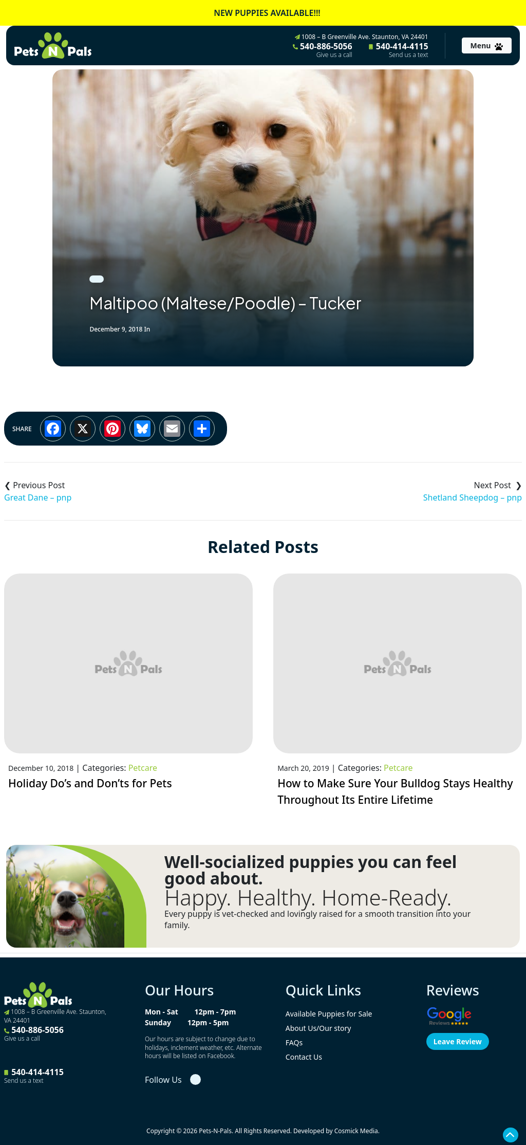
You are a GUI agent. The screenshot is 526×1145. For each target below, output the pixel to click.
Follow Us (163, 1079)
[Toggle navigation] (487, 45)
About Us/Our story (318, 1028)
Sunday (158, 1022)
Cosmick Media (356, 1130)
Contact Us (304, 1057)
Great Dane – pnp (37, 497)
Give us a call (334, 55)
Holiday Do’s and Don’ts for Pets (90, 783)
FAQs (294, 1042)
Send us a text (408, 55)
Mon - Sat (161, 1012)
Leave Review (458, 1041)
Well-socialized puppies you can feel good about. (310, 870)
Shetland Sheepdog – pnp (472, 497)
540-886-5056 (322, 50)
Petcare (142, 767)
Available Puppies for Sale (329, 1014)
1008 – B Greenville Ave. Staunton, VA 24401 (361, 36)
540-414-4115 (398, 50)
